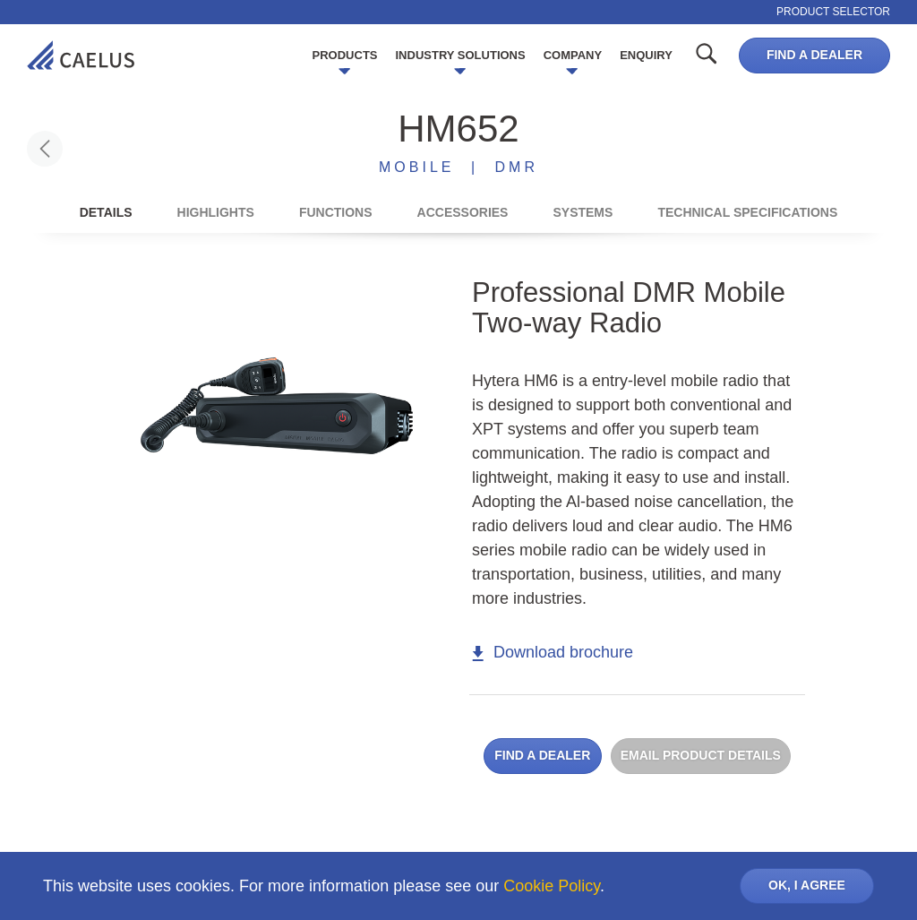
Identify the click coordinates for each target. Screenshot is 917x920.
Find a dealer (814, 54)
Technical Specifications (747, 212)
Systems (583, 212)
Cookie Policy (551, 886)
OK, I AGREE (806, 885)
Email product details (701, 755)
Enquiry (646, 55)
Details (106, 212)
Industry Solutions (461, 55)
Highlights (215, 212)
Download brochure (552, 652)
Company (573, 55)
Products (345, 55)
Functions (336, 212)
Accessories (463, 212)
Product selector (833, 11)
